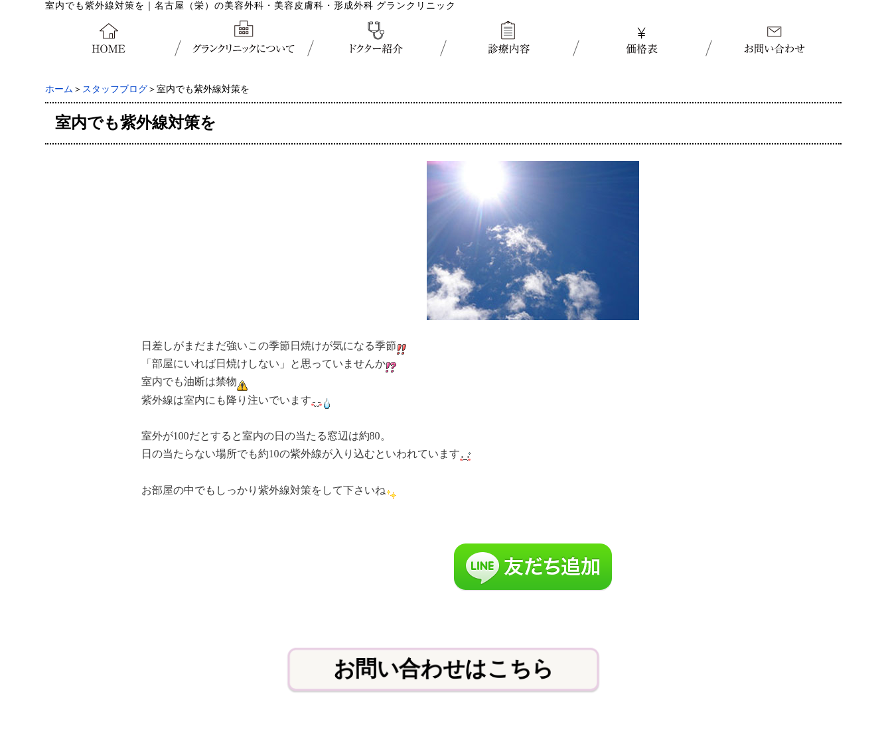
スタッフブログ (114, 89)
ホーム (59, 89)
